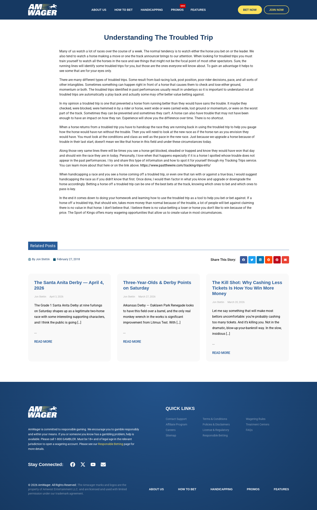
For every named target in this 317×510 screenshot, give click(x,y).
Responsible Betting (110, 444)
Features (198, 9)
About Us (98, 9)
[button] (243, 259)
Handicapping (152, 9)
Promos (178, 7)
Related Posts (42, 245)
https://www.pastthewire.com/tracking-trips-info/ (175, 165)
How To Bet (123, 9)
